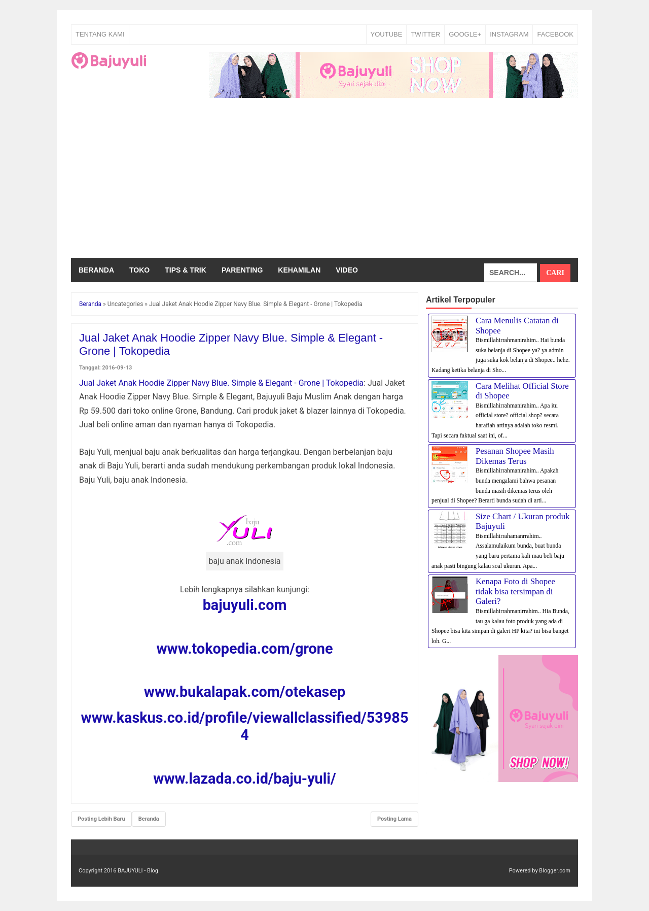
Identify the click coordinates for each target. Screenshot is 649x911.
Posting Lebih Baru (101, 819)
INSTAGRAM (509, 34)
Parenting (242, 270)
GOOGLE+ (465, 34)
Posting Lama (394, 819)
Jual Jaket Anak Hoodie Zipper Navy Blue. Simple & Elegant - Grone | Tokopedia (221, 383)
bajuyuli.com (245, 605)
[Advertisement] (324, 182)
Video (347, 270)
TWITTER (425, 34)
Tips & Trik (185, 270)
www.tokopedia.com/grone (244, 648)
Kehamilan (299, 270)
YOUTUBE (387, 34)
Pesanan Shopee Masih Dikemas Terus (515, 456)
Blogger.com (554, 870)
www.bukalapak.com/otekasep (244, 691)
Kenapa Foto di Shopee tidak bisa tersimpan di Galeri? (515, 591)
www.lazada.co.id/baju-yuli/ (244, 778)
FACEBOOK (555, 34)
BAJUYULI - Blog (138, 870)
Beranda (96, 270)
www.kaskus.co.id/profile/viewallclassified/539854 (245, 726)
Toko (139, 270)
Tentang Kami (100, 34)
